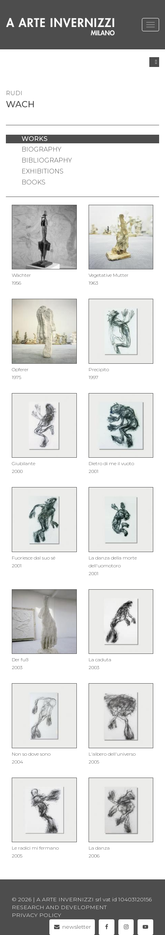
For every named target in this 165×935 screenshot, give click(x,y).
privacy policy (36, 915)
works (34, 139)
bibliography (47, 160)
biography (42, 149)
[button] (154, 62)
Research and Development (59, 907)
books (33, 182)
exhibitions (42, 171)
